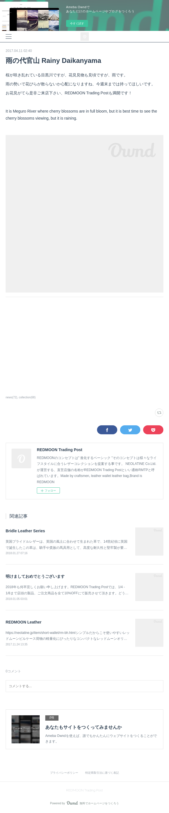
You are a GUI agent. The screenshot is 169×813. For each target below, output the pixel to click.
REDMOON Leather (24, 622)
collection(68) (27, 397)
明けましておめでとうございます (35, 576)
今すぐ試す (77, 23)
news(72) (11, 397)
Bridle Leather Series (25, 531)
